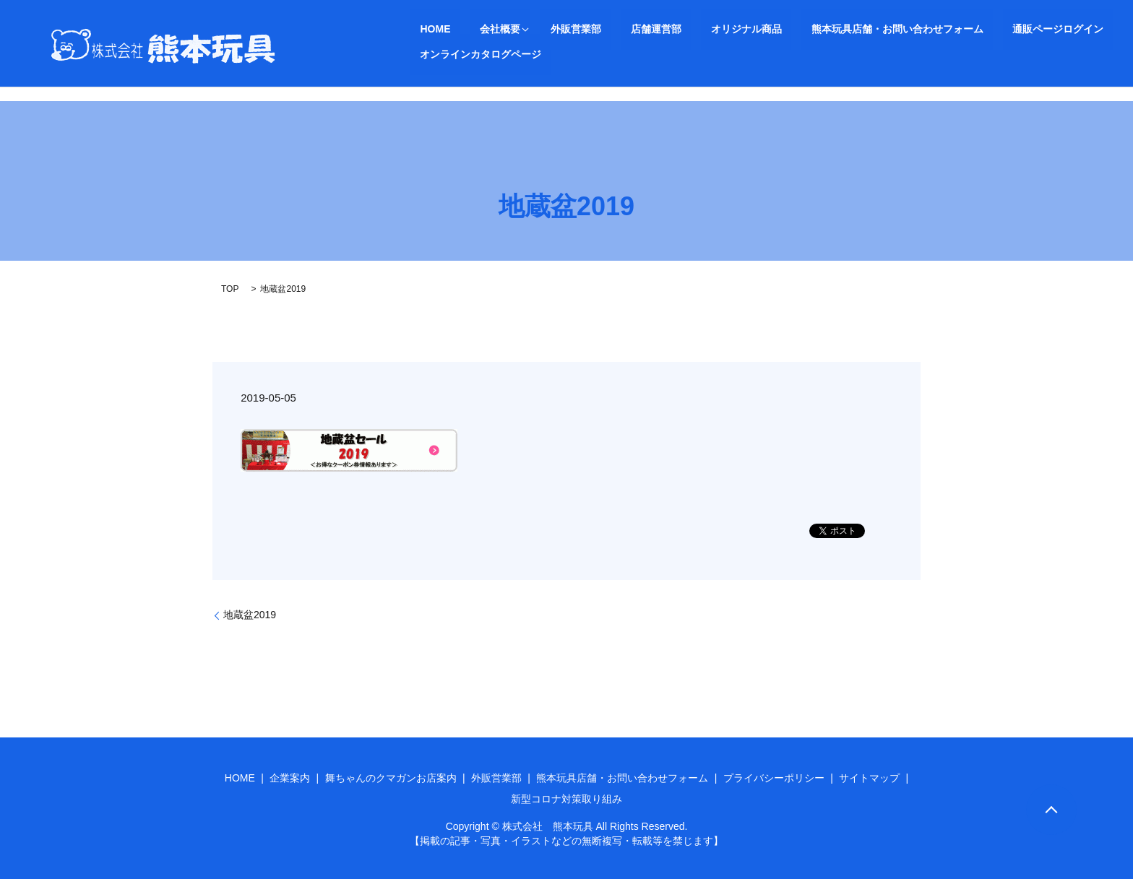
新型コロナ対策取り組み (566, 799)
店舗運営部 (597, 29)
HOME (425, 29)
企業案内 (290, 778)
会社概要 (471, 29)
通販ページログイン (941, 29)
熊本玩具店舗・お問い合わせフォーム (800, 29)
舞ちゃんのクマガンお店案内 (391, 778)
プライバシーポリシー (773, 778)
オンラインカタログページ (1058, 29)
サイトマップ (869, 778)
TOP (229, 289)
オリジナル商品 (668, 29)
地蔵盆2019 (249, 614)
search (421, 54)
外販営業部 (537, 29)
